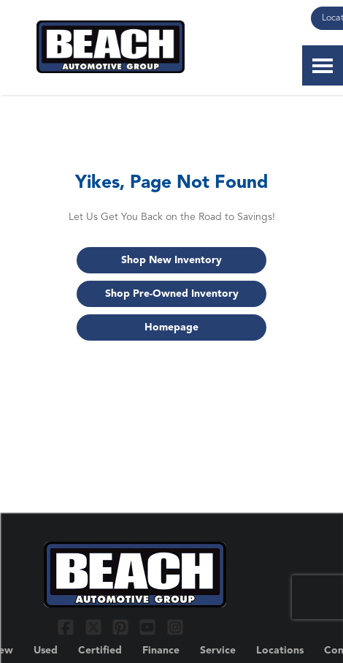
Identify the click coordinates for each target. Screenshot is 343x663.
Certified (100, 650)
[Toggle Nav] (322, 65)
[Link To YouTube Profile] (149, 626)
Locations (280, 650)
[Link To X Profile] (94, 626)
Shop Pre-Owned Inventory (172, 294)
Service (218, 650)
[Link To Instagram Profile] (175, 626)
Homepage (171, 327)
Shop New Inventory (171, 260)
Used (46, 650)
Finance (161, 650)
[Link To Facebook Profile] (67, 626)
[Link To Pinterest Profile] (122, 626)
